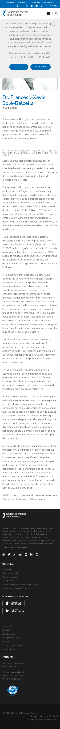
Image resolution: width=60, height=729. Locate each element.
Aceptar (18, 67)
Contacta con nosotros (12, 645)
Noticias (6, 630)
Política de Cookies (48, 719)
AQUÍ (17, 42)
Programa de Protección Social (16, 588)
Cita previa (7, 569)
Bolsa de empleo (10, 577)
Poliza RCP (7, 626)
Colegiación (7, 580)
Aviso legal (32, 719)
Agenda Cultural (9, 649)
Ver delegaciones (11, 679)
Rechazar (40, 67)
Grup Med (6, 641)
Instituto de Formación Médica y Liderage (20, 584)
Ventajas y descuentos (12, 637)
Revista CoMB (8, 634)
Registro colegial (10, 573)
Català (54, 6)
